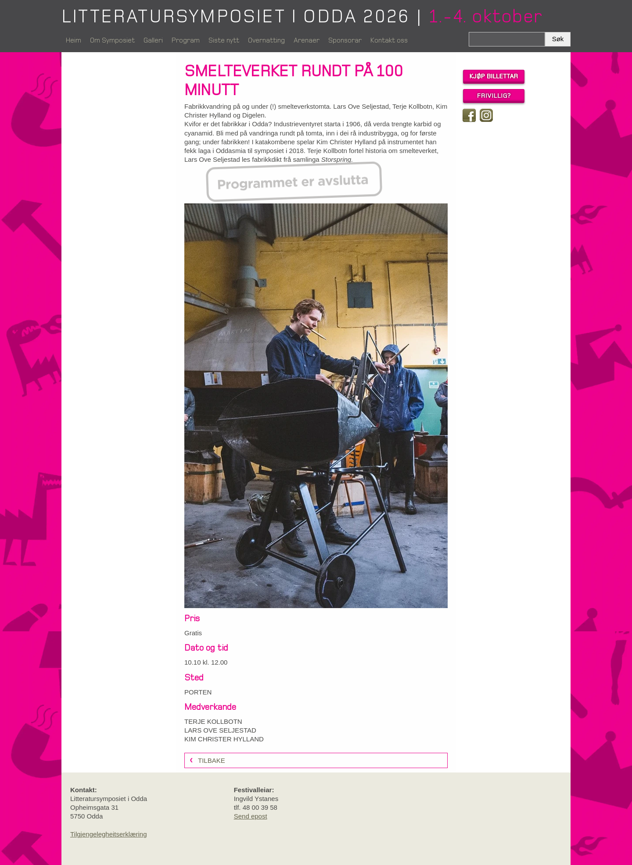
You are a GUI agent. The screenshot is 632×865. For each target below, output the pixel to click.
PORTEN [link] (198, 692)
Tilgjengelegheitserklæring (108, 834)
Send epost (250, 816)
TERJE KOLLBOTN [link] (213, 721)
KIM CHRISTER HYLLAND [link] (224, 739)
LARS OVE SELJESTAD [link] (220, 730)
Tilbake (211, 760)
